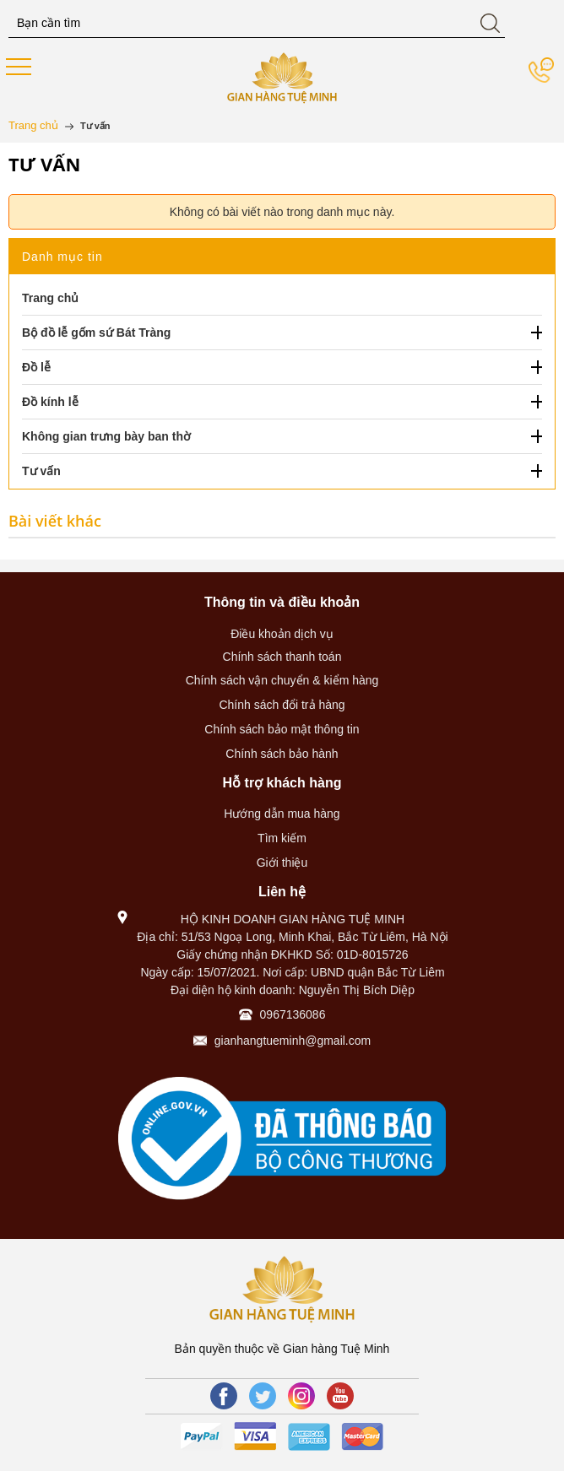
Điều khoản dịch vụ (282, 634)
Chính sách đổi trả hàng (281, 704)
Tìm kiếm (282, 838)
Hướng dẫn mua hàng (281, 813)
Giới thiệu (282, 862)
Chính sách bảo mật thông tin (281, 729)
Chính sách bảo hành (281, 753)
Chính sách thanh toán (282, 656)
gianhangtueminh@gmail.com (292, 1040)
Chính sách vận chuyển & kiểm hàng (282, 680)
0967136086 (293, 1014)
